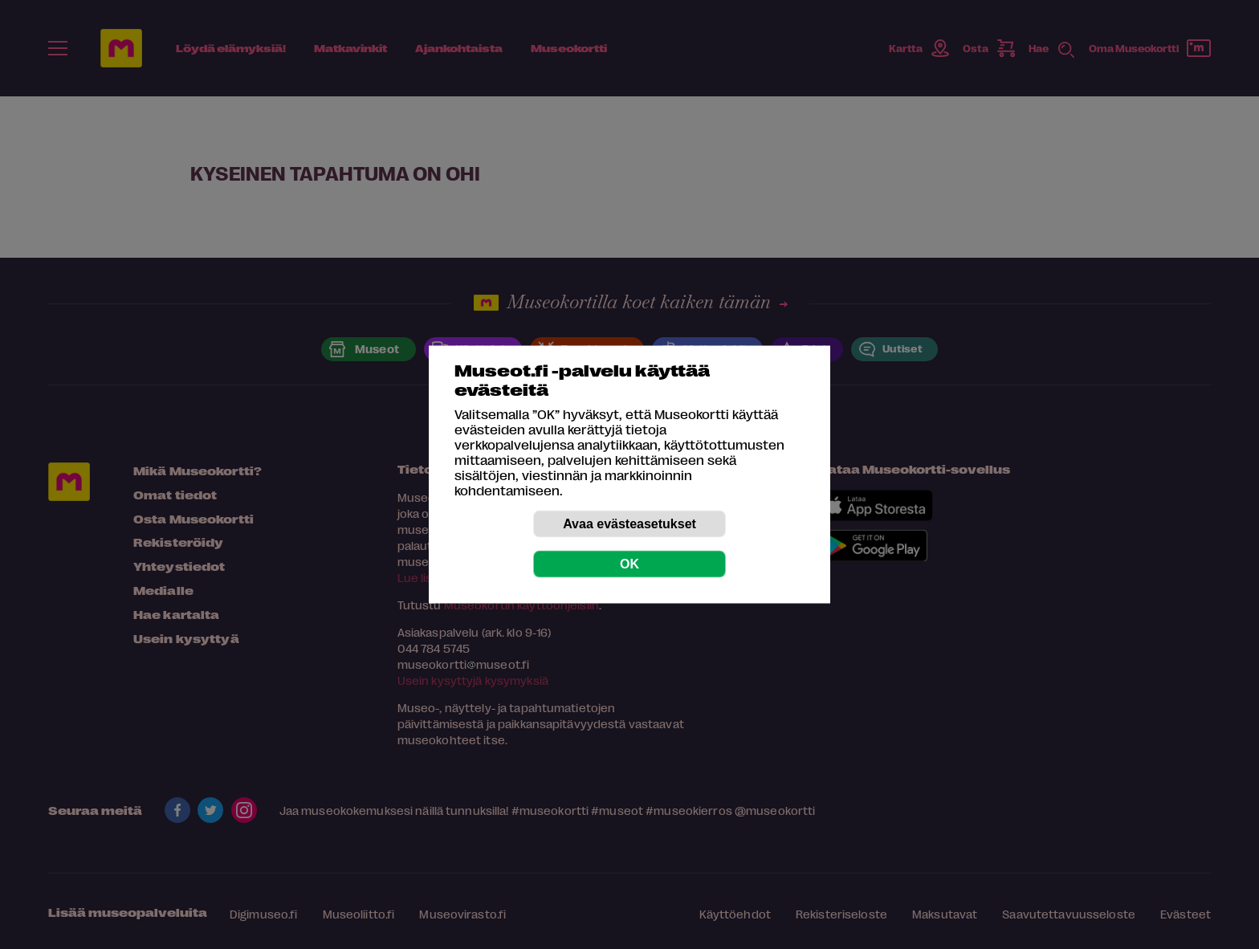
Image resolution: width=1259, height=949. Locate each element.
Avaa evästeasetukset (629, 524)
